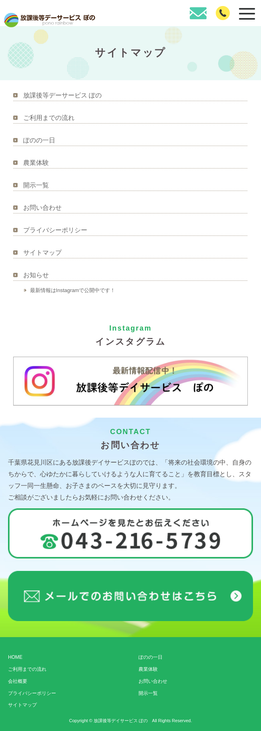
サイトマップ (42, 252)
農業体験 (36, 162)
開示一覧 (36, 185)
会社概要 (17, 681)
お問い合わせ (42, 207)
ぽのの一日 (39, 140)
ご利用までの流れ (48, 117)
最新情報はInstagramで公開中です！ (73, 290)
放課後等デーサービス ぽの (62, 95)
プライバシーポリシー (55, 230)
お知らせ (36, 275)
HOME (15, 657)
